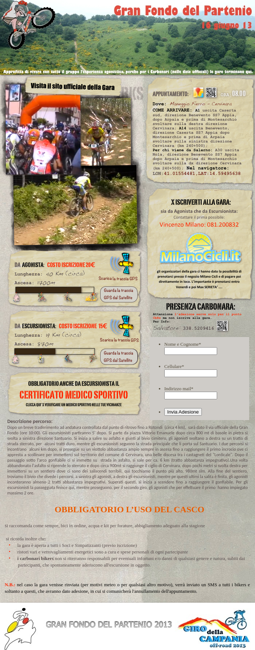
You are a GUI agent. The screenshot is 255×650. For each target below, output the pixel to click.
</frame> (199, 378)
